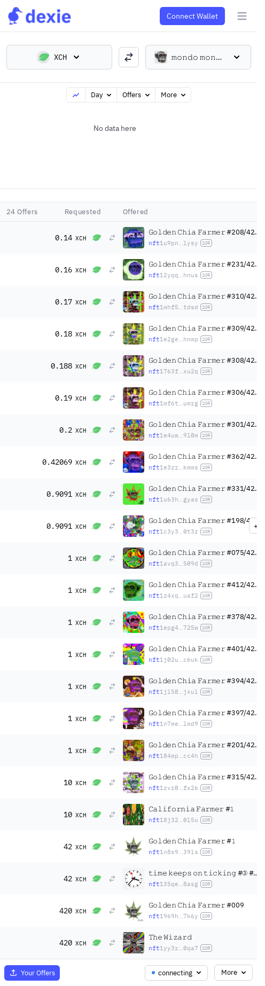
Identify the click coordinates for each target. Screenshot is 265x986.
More (174, 94)
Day (102, 94)
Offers (137, 94)
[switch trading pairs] (129, 57)
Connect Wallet (192, 16)
